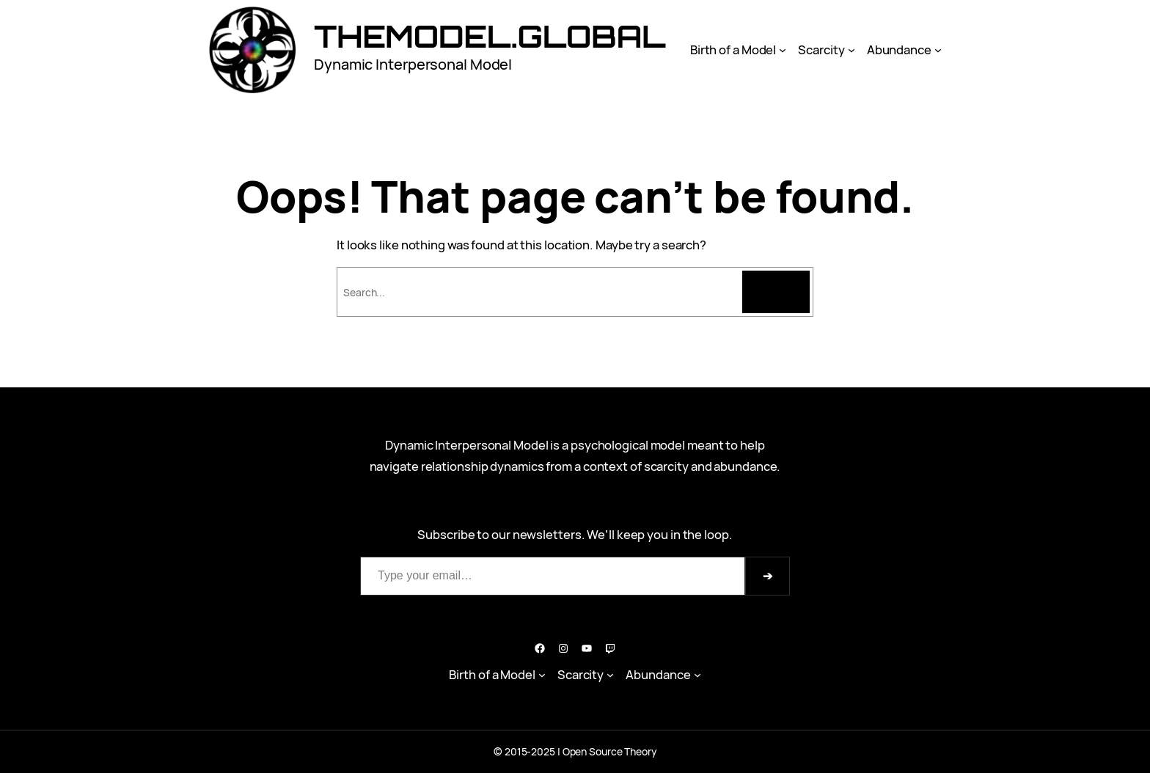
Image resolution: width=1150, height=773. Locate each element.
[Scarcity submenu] (851, 50)
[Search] (776, 292)
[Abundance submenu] (938, 50)
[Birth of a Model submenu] (782, 50)
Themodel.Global (490, 36)
